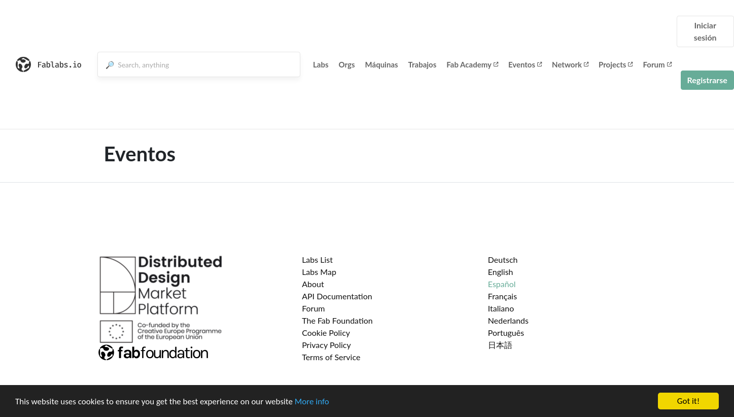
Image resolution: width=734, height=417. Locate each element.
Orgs (347, 64)
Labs (321, 64)
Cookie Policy (326, 332)
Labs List (317, 259)
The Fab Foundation (337, 320)
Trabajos (422, 64)
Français (502, 296)
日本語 (500, 345)
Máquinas (381, 64)
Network (570, 64)
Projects (616, 64)
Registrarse (707, 80)
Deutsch (503, 259)
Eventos (525, 64)
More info (312, 402)
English (500, 271)
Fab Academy (472, 64)
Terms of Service (331, 357)
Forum (657, 64)
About (313, 284)
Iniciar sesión (705, 31)
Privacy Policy (326, 345)
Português (506, 332)
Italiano (501, 308)
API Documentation (337, 296)
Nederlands (508, 320)
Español (502, 284)
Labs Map (319, 271)
